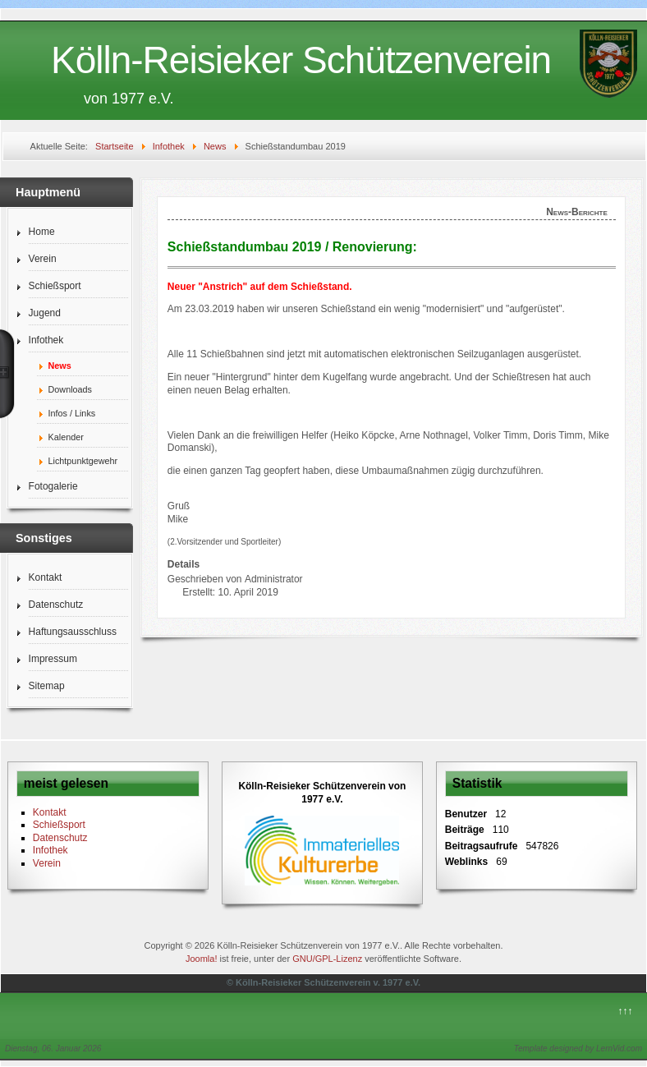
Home (42, 231)
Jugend (45, 313)
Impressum (53, 659)
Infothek (46, 340)
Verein (43, 258)
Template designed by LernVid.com (578, 1048)
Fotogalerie (53, 486)
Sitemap (47, 686)
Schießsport (55, 286)
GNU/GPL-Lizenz (327, 959)
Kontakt (45, 577)
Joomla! (202, 959)
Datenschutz (56, 604)
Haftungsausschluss (73, 631)
